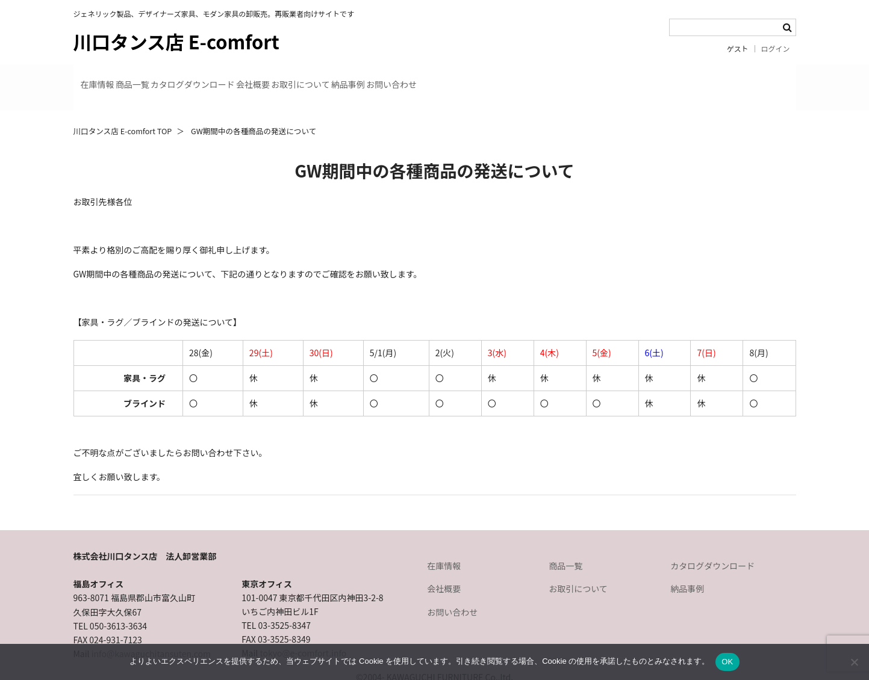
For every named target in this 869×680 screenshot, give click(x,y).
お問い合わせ (595, 77)
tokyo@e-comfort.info (303, 632)
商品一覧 (175, 77)
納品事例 (520, 77)
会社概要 (360, 77)
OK (727, 661)
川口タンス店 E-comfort (176, 41)
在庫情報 (107, 77)
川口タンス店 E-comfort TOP (122, 110)
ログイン (775, 48)
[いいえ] (854, 662)
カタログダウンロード (267, 77)
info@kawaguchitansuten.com (151, 632)
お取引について (440, 77)
